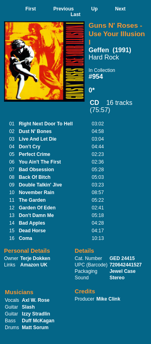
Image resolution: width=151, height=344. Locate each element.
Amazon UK (33, 265)
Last (75, 14)
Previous (63, 9)
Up (94, 9)
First (30, 9)
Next (120, 9)
